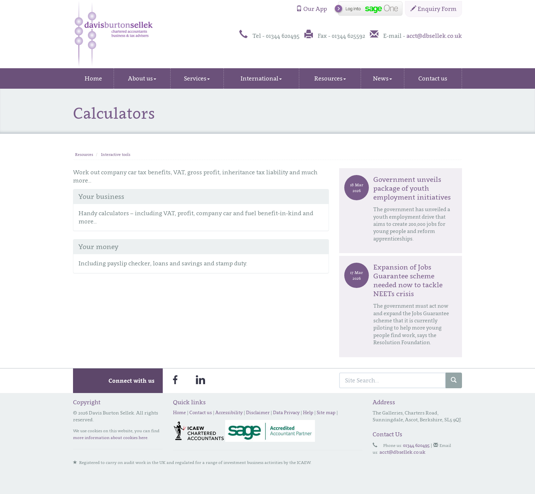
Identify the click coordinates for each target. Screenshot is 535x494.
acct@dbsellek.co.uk (434, 35)
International (261, 78)
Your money (98, 247)
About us (142, 78)
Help (308, 412)
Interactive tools (115, 154)
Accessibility (229, 412)
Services (197, 78)
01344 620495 (416, 445)
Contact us (432, 78)
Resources (330, 78)
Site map (326, 412)
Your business (101, 196)
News (382, 78)
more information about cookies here (110, 437)
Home (93, 78)
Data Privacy (286, 412)
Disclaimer (258, 412)
